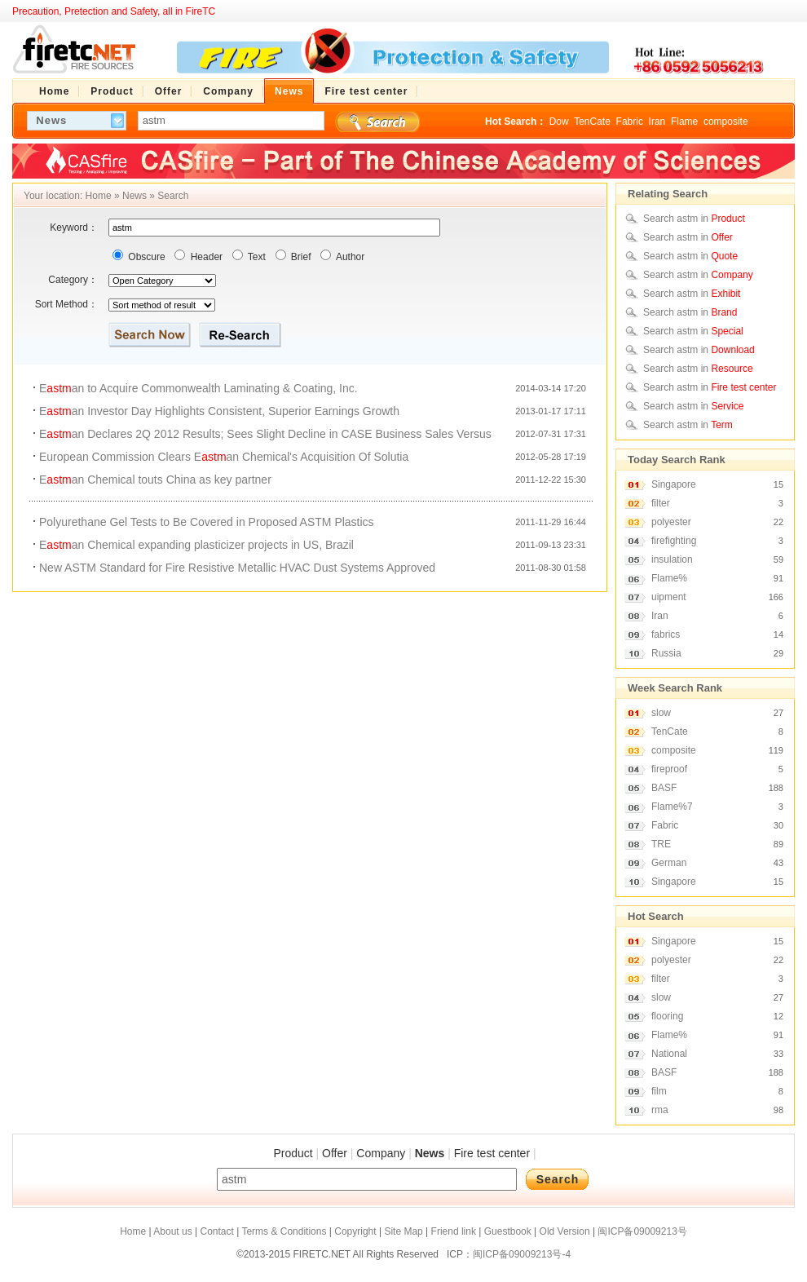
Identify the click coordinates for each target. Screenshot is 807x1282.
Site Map (403, 1231)
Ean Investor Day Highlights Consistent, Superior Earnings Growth (219, 411)
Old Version (565, 1231)
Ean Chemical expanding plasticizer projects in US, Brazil (196, 544)
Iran (657, 121)
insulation (672, 559)
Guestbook (507, 1231)
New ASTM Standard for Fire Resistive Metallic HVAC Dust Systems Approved (237, 567)
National (669, 1053)
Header (205, 257)
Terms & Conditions (283, 1231)
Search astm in (694, 218)
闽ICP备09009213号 (642, 1231)
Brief (300, 257)
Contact (216, 1231)
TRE (661, 844)
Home (99, 195)
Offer (334, 1153)
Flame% (669, 578)
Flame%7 (672, 806)
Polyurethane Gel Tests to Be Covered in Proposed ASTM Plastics (206, 521)
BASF (664, 788)
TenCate (592, 121)
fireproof (669, 769)
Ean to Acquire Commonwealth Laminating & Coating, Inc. (198, 388)
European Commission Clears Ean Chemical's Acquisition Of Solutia (223, 456)
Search (172, 195)
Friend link (453, 1231)
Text (255, 257)
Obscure (145, 257)
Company (380, 1153)
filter (660, 503)
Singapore (673, 484)
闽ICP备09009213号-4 (522, 1254)
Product (292, 1153)
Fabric (629, 121)
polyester (671, 522)
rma (659, 1110)
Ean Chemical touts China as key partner (155, 479)
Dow (559, 121)
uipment (668, 597)
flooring (667, 1016)
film (659, 1091)
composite (725, 121)
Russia (666, 653)
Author (348, 257)
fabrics (665, 634)
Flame (684, 121)
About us (172, 1231)
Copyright (355, 1231)
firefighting (673, 540)
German (668, 863)
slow (661, 712)
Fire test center (492, 1153)
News (134, 195)
